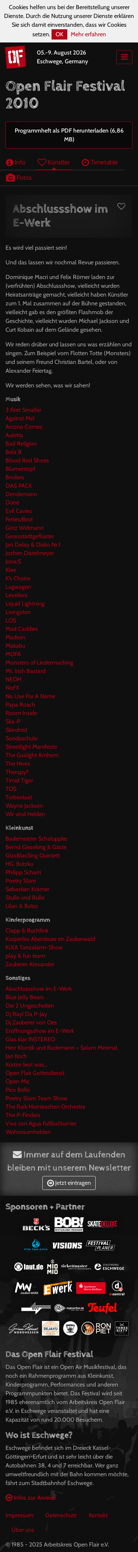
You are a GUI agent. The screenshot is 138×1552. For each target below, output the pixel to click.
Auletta (14, 435)
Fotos (19, 177)
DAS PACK (19, 485)
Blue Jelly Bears (25, 997)
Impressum (19, 1515)
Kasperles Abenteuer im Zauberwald (50, 938)
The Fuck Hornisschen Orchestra (45, 1106)
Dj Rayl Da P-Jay (26, 1014)
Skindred (16, 729)
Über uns (22, 1529)
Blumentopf (20, 468)
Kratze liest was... (26, 1064)
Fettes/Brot (19, 519)
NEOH (13, 679)
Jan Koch (16, 1056)
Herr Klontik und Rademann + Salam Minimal (61, 1047)
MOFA (13, 654)
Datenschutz (61, 1515)
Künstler (54, 162)
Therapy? (17, 771)
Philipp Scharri (23, 872)
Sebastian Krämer (27, 889)
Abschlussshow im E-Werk (39, 988)
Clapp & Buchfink (27, 930)
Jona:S (13, 561)
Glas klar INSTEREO (30, 1039)
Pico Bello (18, 1089)
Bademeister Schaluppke (36, 838)
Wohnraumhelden (28, 1131)
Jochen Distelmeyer (30, 553)
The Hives (18, 763)
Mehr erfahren (88, 34)
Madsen (15, 637)
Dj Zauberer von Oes (31, 1022)
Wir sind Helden (25, 814)
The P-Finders (23, 1115)
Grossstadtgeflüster (30, 536)
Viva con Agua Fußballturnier (41, 1123)
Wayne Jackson (24, 805)
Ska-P (13, 721)
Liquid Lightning (25, 603)
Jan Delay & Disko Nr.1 (33, 544)
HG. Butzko (19, 863)
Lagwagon (18, 586)
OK (59, 34)
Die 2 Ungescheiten (30, 1005)
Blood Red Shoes (27, 460)
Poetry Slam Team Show (36, 1098)
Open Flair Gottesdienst (35, 1072)
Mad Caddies (22, 628)
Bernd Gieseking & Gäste (36, 847)
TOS (11, 788)
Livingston (18, 611)
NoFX (12, 687)
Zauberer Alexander (30, 964)
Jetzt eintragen (69, 1182)
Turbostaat (19, 797)
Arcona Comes (24, 426)
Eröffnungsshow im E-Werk (40, 1030)
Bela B (14, 452)
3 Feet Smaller (23, 409)
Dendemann (21, 494)
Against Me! (20, 418)
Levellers (17, 595)
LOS (11, 620)
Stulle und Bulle (25, 897)
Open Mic (17, 1081)
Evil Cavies (19, 510)
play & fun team (25, 955)
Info (16, 162)
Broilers (15, 477)
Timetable (100, 162)
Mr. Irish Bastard (26, 670)
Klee (11, 569)
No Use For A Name (30, 696)
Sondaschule (22, 738)
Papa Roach (20, 704)
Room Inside (21, 713)
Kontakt (98, 1515)
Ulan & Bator (22, 905)
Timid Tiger (19, 780)
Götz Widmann (25, 527)
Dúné (12, 502)
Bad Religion (21, 443)
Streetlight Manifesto (31, 746)
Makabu (15, 645)
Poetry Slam (21, 880)
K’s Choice (18, 578)
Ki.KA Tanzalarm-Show (34, 947)
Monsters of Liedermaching (39, 662)
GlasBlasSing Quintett (33, 855)
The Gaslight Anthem (32, 755)
